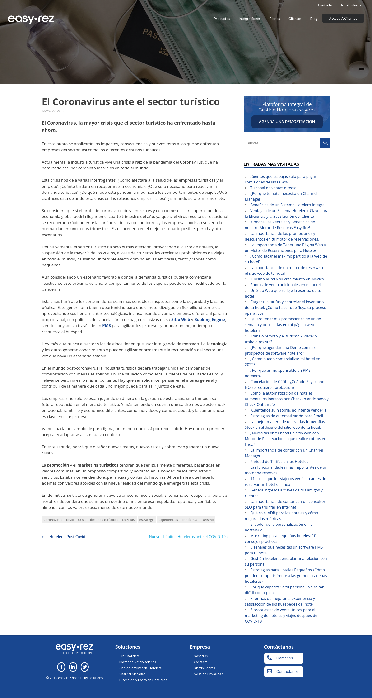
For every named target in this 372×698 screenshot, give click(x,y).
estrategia (147, 519)
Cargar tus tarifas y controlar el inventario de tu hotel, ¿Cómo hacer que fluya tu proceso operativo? (285, 307)
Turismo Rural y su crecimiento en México (287, 279)
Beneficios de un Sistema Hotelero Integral (288, 204)
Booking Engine (209, 319)
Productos (222, 18)
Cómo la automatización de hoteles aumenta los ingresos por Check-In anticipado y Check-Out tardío (287, 398)
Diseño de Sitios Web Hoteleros (143, 680)
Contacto (325, 5)
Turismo (207, 519)
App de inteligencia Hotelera (140, 668)
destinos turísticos (104, 519)
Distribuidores (350, 5)
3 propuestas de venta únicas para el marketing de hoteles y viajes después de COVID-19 (281, 615)
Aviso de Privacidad (208, 674)
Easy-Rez (128, 519)
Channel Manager (132, 674)
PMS (106, 325)
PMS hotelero (129, 656)
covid (70, 519)
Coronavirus (52, 519)
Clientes (295, 18)
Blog (314, 18)
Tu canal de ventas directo (273, 187)
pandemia (189, 519)
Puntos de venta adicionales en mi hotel (285, 284)
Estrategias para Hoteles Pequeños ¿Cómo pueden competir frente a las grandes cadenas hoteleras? (286, 575)
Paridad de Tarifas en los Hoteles (279, 461)
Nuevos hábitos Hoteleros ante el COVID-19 (187, 536)
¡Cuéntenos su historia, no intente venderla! (288, 410)
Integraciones (250, 18)
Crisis (82, 519)
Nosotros (201, 656)
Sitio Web (180, 319)
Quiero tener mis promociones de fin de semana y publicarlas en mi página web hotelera (283, 324)
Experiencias (168, 519)
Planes (274, 18)
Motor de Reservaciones (137, 662)
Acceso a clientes (343, 18)
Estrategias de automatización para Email (286, 416)
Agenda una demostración (287, 121)
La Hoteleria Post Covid (64, 536)
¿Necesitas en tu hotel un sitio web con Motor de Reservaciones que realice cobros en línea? (285, 438)
